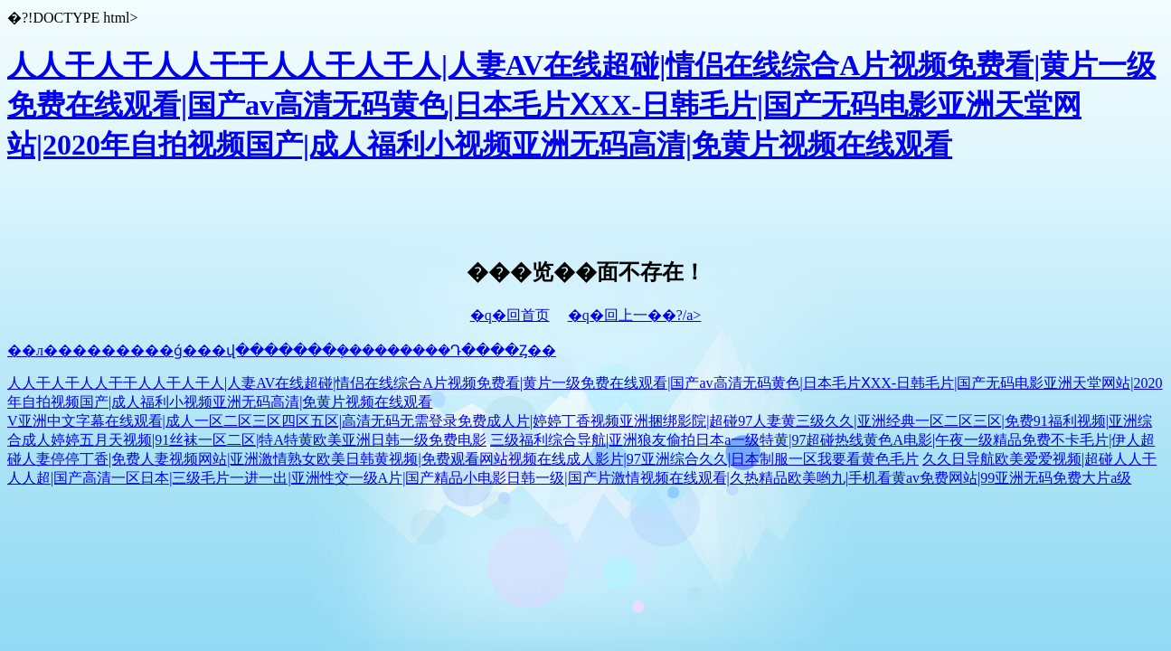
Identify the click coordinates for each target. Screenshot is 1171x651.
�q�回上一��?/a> (635, 315)
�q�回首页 (510, 315)
